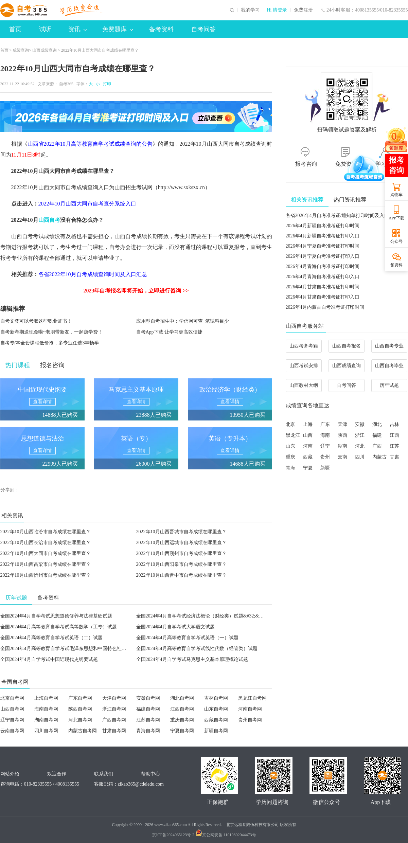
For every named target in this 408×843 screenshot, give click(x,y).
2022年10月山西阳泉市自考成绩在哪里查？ (181, 564)
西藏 (308, 457)
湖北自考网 (182, 698)
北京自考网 (12, 698)
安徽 (360, 424)
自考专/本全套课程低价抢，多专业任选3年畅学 (49, 342)
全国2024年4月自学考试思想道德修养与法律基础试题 (56, 615)
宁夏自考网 (182, 730)
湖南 (342, 446)
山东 (290, 446)
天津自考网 (114, 698)
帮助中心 (150, 773)
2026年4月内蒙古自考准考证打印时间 (325, 307)
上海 (308, 424)
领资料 (396, 265)
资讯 (77, 29)
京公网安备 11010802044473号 (225, 834)
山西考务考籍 (303, 345)
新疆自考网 (216, 730)
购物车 (396, 194)
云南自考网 (12, 730)
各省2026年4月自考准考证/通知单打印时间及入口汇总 (342, 215)
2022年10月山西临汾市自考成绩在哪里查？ (45, 531)
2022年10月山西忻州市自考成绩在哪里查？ (45, 575)
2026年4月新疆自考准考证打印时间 (322, 225)
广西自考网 (114, 719)
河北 (360, 446)
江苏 (394, 446)
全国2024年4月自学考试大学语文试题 (175, 626)
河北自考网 (80, 719)
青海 (290, 467)
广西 (377, 446)
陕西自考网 (80, 709)
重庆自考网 (182, 719)
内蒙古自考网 (82, 730)
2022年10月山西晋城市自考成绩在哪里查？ (181, 531)
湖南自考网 (46, 719)
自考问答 (203, 29)
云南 (342, 457)
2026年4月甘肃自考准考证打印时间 (322, 286)
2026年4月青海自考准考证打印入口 (322, 276)
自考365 (66, 84)
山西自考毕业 (389, 365)
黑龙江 (293, 435)
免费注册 (303, 10)
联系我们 (103, 773)
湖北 (377, 424)
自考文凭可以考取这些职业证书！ (36, 321)
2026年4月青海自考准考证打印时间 (322, 266)
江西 (394, 435)
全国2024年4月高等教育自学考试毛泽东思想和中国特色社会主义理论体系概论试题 (87, 648)
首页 (15, 29)
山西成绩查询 (44, 50)
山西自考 (49, 220)
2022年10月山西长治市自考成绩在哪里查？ (45, 542)
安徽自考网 (148, 698)
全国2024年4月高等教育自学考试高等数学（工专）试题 (58, 626)
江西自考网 (182, 709)
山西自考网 (12, 709)
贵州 (325, 457)
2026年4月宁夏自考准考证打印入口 (322, 256)
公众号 (396, 241)
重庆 (290, 457)
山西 (308, 435)
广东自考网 (80, 698)
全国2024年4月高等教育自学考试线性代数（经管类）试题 (197, 648)
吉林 (394, 424)
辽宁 (325, 446)
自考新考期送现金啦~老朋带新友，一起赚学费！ (51, 332)
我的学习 (250, 10)
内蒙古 (379, 457)
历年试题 (389, 385)
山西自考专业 (389, 345)
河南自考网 (250, 709)
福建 (377, 435)
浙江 (360, 435)
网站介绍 (9, 773)
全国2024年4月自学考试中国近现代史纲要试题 (49, 659)
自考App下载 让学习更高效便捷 (169, 332)
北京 (290, 424)
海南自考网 (46, 709)
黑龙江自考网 (252, 698)
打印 (106, 84)
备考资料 (161, 29)
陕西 (342, 435)
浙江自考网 (114, 709)
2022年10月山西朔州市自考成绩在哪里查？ (181, 553)
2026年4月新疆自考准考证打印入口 (322, 235)
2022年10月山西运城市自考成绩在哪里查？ (181, 542)
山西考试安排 (303, 365)
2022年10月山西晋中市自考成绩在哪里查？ (181, 575)
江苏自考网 (148, 719)
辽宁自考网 (12, 719)
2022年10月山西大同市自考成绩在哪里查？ (45, 553)
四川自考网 (46, 730)
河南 (308, 446)
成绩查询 (21, 50)
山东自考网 (216, 709)
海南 (325, 435)
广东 (325, 424)
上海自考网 (46, 698)
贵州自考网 (250, 719)
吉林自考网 (216, 698)
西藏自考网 (216, 719)
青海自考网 (148, 730)
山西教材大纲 (303, 385)
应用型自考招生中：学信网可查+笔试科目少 (182, 321)
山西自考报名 (346, 345)
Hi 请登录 (277, 10)
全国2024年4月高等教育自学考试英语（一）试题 (187, 637)
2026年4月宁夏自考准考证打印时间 (322, 246)
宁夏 (308, 467)
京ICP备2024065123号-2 (173, 834)
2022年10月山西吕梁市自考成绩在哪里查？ (45, 564)
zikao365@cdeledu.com (141, 784)
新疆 (325, 467)
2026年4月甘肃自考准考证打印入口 (322, 297)
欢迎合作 (56, 773)
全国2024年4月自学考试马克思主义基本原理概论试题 (192, 659)
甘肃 (394, 457)
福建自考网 (148, 709)
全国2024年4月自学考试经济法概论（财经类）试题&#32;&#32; (202, 615)
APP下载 (396, 218)
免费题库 (117, 29)
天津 (342, 424)
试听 (45, 29)
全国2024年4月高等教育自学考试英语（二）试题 (51, 637)
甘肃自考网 (114, 730)
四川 (360, 457)
